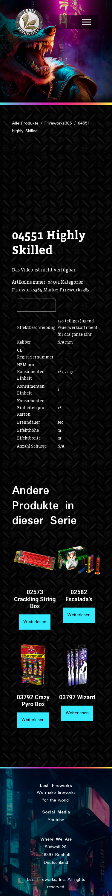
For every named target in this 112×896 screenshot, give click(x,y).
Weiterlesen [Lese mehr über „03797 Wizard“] (77, 713)
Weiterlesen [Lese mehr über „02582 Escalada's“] (78, 615)
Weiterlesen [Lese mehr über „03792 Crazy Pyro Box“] (33, 719)
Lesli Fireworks (56, 785)
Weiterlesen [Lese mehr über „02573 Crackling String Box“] (34, 621)
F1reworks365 (58, 123)
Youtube (56, 820)
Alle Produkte (25, 123)
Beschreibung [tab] (36, 304)
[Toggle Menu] (86, 22)
